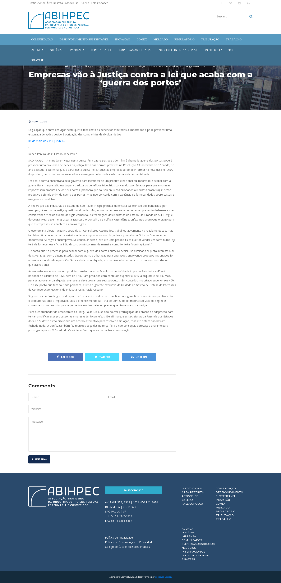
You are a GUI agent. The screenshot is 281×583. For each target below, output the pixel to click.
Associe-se (71, 3)
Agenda (187, 528)
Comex (220, 503)
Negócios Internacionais (193, 549)
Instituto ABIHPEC (196, 555)
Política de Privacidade (119, 537)
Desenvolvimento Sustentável (229, 494)
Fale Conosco (99, 3)
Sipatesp (188, 559)
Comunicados (192, 540)
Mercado (223, 507)
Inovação (223, 499)
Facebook (65, 357)
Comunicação (226, 488)
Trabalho (223, 519)
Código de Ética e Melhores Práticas (127, 547)
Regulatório (225, 511)
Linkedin (139, 357)
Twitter (102, 357)
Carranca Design (163, 577)
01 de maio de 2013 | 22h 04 (46, 141)
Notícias (188, 532)
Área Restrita (55, 3)
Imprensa (189, 536)
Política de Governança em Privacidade (129, 542)
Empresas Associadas (198, 543)
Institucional (37, 3)
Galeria (85, 3)
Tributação (225, 515)
